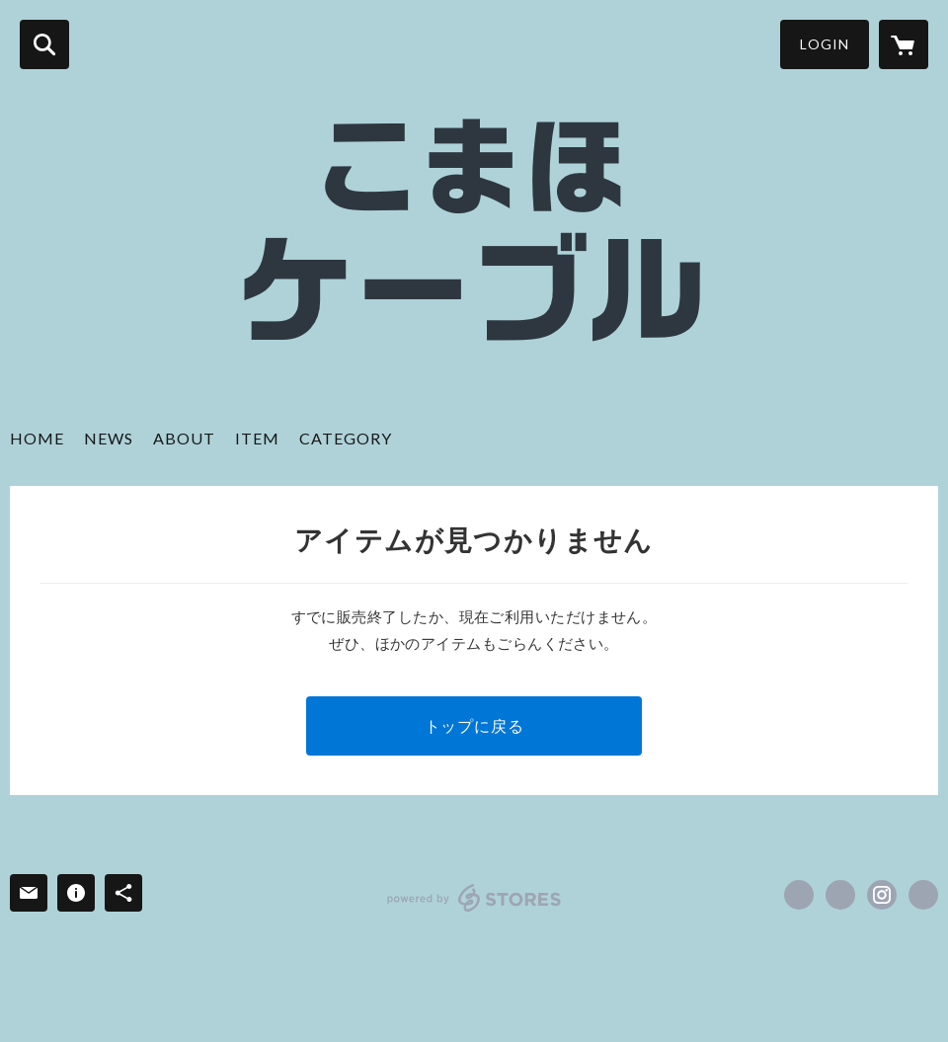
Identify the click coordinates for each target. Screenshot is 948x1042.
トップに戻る (474, 725)
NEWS (108, 438)
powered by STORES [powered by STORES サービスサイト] (474, 898)
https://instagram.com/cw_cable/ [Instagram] (882, 895)
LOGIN (824, 44)
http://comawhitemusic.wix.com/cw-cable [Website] (923, 895)
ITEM (257, 438)
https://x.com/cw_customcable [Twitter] (840, 895)
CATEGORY (345, 438)
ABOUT (184, 438)
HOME (37, 438)
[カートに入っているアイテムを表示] (903, 44)
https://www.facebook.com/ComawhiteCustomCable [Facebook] (799, 895)
